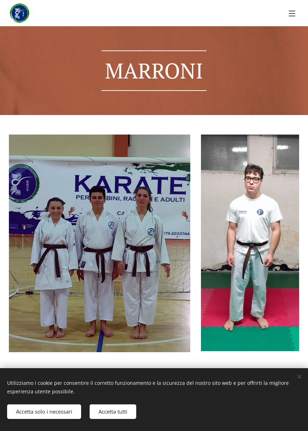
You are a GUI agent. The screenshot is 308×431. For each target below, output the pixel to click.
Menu (292, 13)
